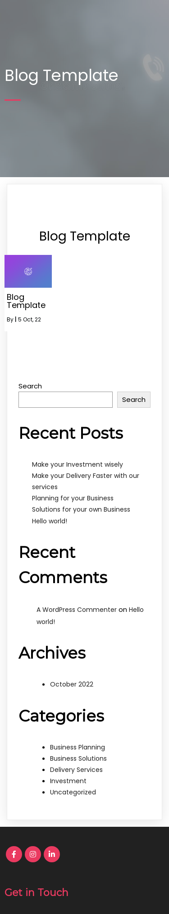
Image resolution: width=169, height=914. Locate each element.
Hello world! (49, 521)
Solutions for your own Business (81, 509)
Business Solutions (78, 758)
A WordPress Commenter (77, 609)
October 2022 (71, 684)
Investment (68, 780)
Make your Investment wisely (77, 464)
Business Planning (77, 747)
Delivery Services (76, 769)
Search (30, 386)
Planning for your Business (73, 498)
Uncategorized (73, 792)
